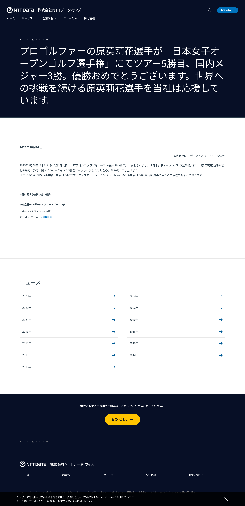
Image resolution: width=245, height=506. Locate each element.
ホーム (11, 18)
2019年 (26, 331)
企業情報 (48, 18)
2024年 (133, 296)
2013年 (26, 367)
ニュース (68, 18)
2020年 (133, 320)
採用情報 (89, 18)
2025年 (26, 296)
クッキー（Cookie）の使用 (50, 500)
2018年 (133, 331)
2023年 (45, 39)
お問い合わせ (120, 419)
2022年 (133, 308)
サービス (27, 18)
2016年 (133, 343)
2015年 (26, 355)
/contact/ (47, 217)
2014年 (133, 355)
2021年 (26, 320)
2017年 (26, 343)
